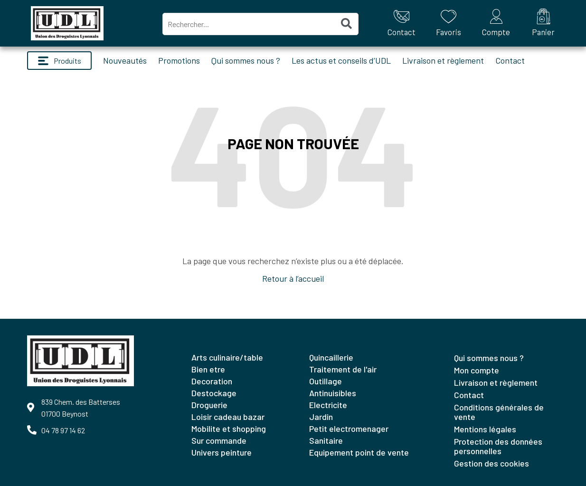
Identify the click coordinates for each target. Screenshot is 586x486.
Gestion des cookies (491, 463)
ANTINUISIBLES (332, 393)
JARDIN (321, 416)
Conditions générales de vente (499, 412)
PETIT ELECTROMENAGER (348, 428)
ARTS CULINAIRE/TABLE (227, 357)
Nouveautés (125, 60)
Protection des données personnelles (498, 446)
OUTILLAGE (325, 381)
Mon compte (476, 370)
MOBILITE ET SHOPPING (228, 428)
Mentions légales (485, 429)
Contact (510, 60)
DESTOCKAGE (213, 393)
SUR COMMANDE (218, 440)
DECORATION (211, 381)
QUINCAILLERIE (331, 357)
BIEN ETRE (208, 369)
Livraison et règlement (443, 60)
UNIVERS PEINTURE (221, 452)
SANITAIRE (326, 440)
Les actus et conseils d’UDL (341, 60)
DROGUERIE (209, 405)
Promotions (179, 60)
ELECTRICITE (328, 405)
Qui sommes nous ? (245, 60)
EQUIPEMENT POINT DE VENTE (359, 452)
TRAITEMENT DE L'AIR (343, 369)
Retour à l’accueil (293, 278)
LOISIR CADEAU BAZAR (228, 416)
